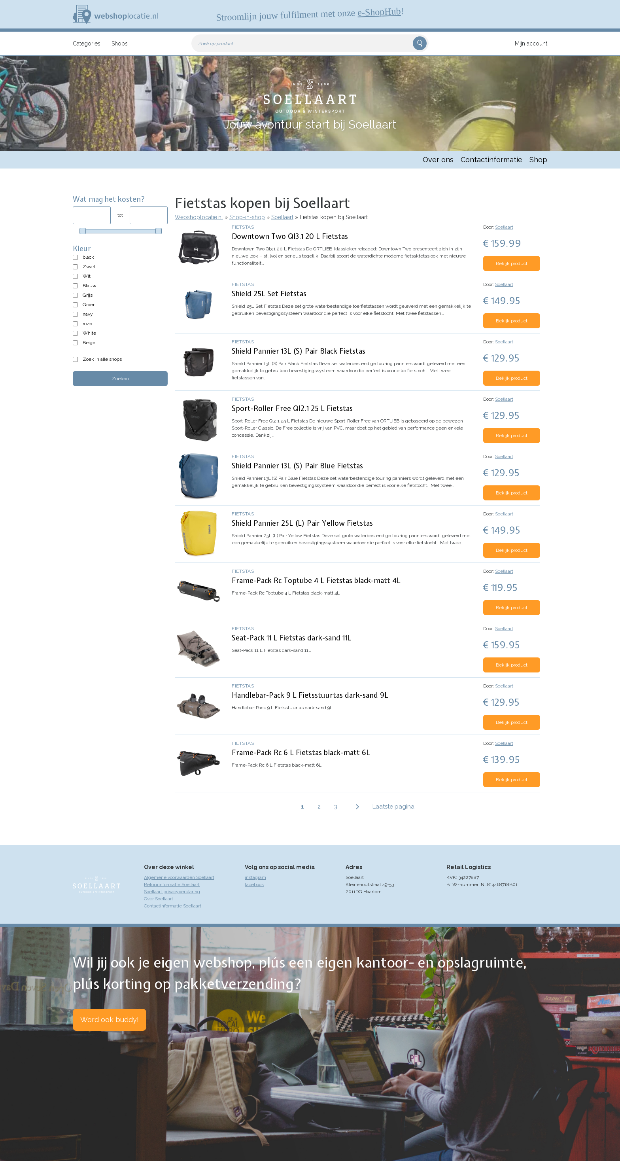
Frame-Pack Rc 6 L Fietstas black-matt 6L (301, 753)
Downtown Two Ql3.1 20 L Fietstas (290, 236)
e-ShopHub (379, 12)
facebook (254, 884)
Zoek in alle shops (102, 359)
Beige (89, 342)
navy (88, 314)
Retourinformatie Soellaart (172, 884)
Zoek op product (215, 43)
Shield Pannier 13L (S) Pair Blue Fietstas (297, 466)
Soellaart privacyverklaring (172, 891)
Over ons (438, 159)
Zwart (89, 266)
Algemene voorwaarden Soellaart (179, 877)
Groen (89, 304)
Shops (120, 43)
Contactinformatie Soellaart (172, 906)
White (89, 333)
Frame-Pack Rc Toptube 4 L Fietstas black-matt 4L (316, 580)
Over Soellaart (158, 899)
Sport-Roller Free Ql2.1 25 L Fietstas (292, 408)
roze (87, 323)
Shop (538, 159)
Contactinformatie (491, 159)
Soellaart (282, 217)
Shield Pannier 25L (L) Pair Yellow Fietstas (302, 523)
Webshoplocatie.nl (199, 217)
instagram (255, 877)
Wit (87, 276)
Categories (86, 43)
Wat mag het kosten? (109, 199)
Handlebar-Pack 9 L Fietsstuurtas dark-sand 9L (310, 695)
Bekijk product (511, 263)
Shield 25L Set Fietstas (269, 294)
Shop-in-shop (247, 217)
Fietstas (243, 227)
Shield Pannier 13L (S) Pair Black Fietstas (298, 351)
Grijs (88, 295)
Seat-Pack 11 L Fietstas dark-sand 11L (291, 638)
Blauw (89, 285)
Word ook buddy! (109, 1019)
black (88, 257)
